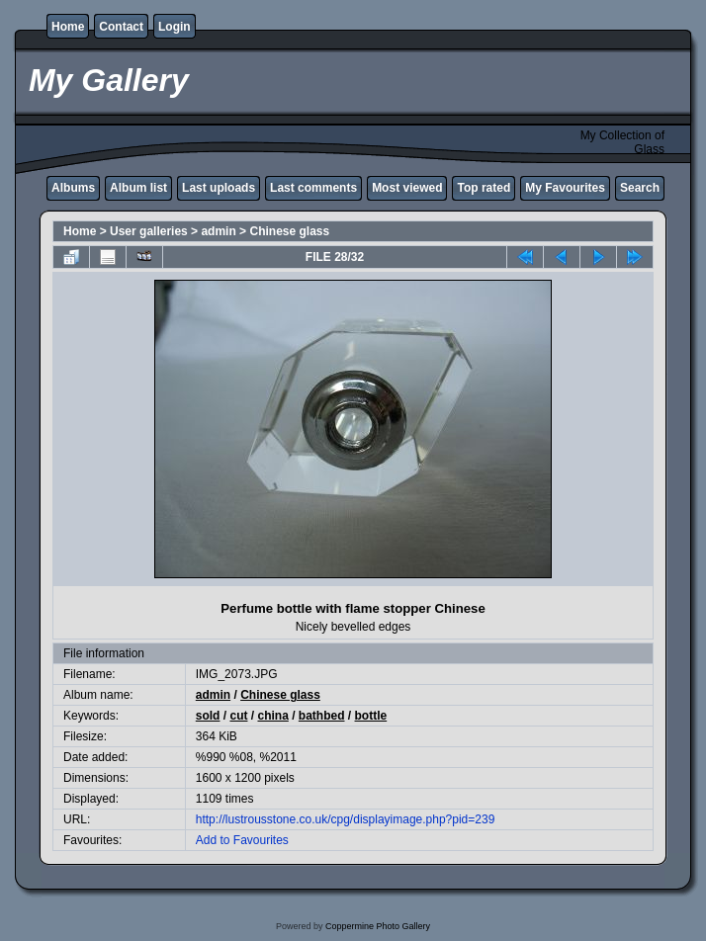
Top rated (483, 188)
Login (174, 27)
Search (640, 188)
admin (218, 231)
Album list (138, 188)
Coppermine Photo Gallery (377, 926)
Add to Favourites (242, 840)
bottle (371, 716)
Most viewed (407, 188)
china (272, 716)
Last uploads (218, 188)
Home (67, 27)
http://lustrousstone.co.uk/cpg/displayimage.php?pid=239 (345, 819)
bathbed (322, 716)
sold (208, 716)
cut (238, 716)
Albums (73, 188)
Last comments (313, 188)
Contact (121, 27)
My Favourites (565, 188)
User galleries (149, 231)
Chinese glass (289, 231)
